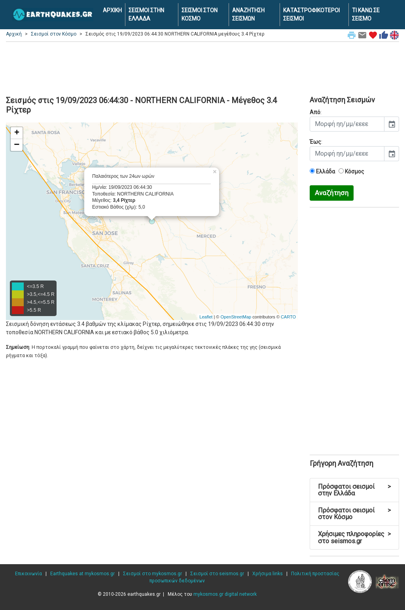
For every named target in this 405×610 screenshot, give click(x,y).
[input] (347, 124)
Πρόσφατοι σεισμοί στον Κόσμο (354, 513)
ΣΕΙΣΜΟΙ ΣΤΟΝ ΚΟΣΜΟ (200, 14)
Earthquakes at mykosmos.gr (82, 573)
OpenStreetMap (235, 316)
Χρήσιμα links (267, 573)
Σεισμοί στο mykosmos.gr (152, 573)
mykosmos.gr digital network (225, 594)
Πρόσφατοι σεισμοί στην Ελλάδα (354, 490)
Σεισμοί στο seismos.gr (217, 573)
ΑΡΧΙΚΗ (112, 10)
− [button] (16, 145)
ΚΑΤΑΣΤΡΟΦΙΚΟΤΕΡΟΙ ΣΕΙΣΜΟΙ (311, 14)
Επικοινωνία (28, 573)
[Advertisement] (202, 67)
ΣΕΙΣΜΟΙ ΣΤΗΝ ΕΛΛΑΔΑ (146, 14)
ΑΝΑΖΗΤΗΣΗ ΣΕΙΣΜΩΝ (248, 14)
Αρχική (14, 34)
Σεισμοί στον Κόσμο (53, 34)
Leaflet (205, 316)
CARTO (288, 316)
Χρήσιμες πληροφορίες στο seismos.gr (354, 537)
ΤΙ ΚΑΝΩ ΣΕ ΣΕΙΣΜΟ (366, 14)
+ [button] (16, 133)
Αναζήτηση (331, 193)
